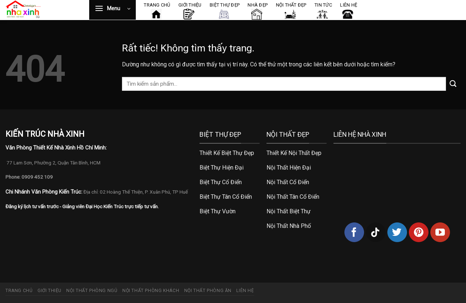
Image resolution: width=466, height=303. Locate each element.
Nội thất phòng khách (150, 290)
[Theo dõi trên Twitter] (397, 232)
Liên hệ (245, 290)
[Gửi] (453, 84)
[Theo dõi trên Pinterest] (419, 232)
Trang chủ (19, 290)
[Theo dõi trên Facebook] (354, 232)
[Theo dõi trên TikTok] (376, 232)
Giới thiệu (49, 290)
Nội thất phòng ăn (208, 290)
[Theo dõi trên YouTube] (440, 232)
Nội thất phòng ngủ (91, 290)
